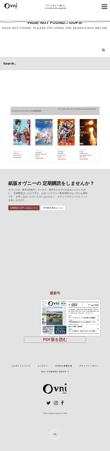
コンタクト (43, 366)
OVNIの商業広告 (63, 366)
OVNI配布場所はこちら (53, 208)
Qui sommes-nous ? (55, 372)
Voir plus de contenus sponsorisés (77, 109)
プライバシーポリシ (89, 366)
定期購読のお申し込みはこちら (24, 208)
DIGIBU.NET (37, 111)
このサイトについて (21, 366)
